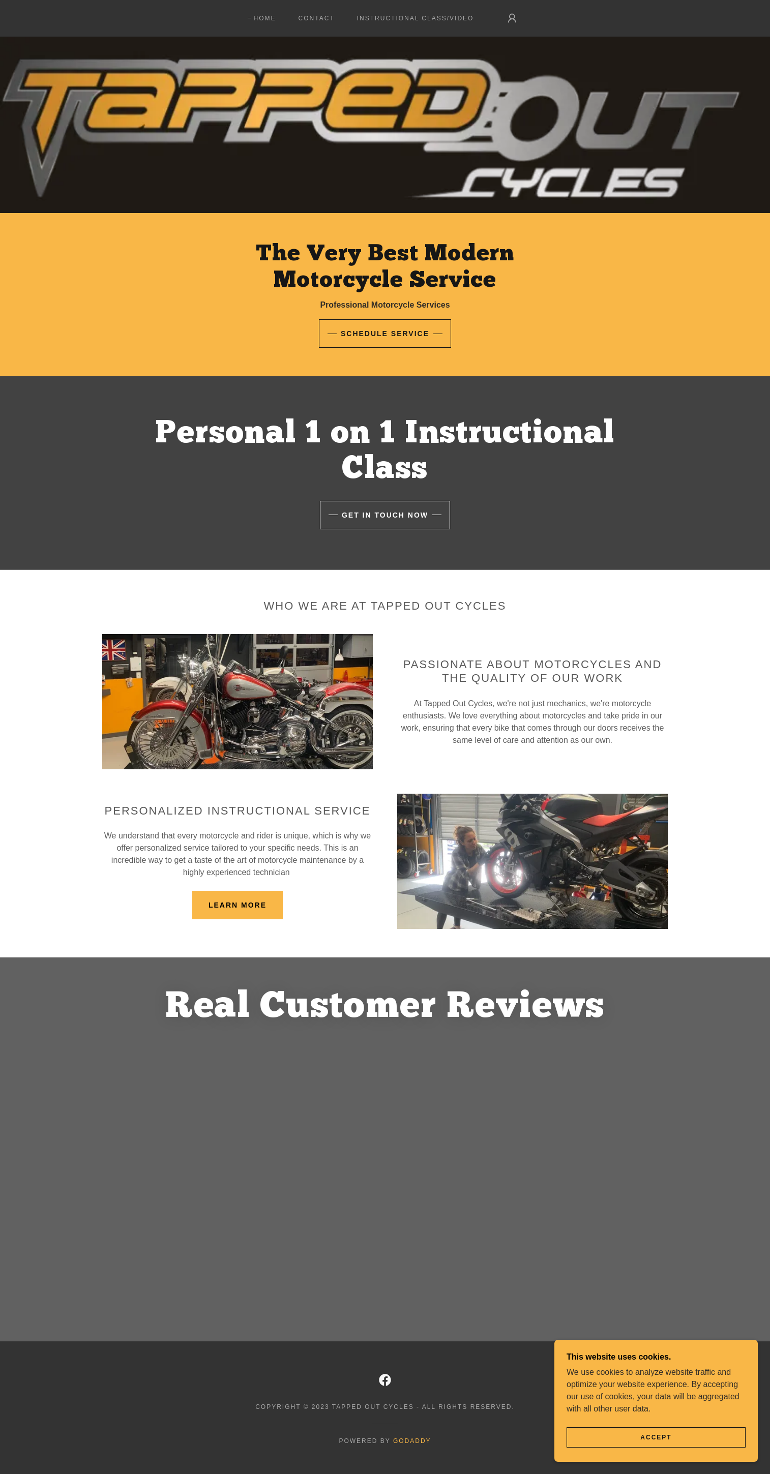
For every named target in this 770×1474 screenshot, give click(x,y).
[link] (385, 1380)
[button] (512, 18)
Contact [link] (317, 18)
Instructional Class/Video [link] (415, 18)
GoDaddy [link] (412, 1441)
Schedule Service (385, 333)
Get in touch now (385, 515)
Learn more (237, 905)
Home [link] (265, 18)
